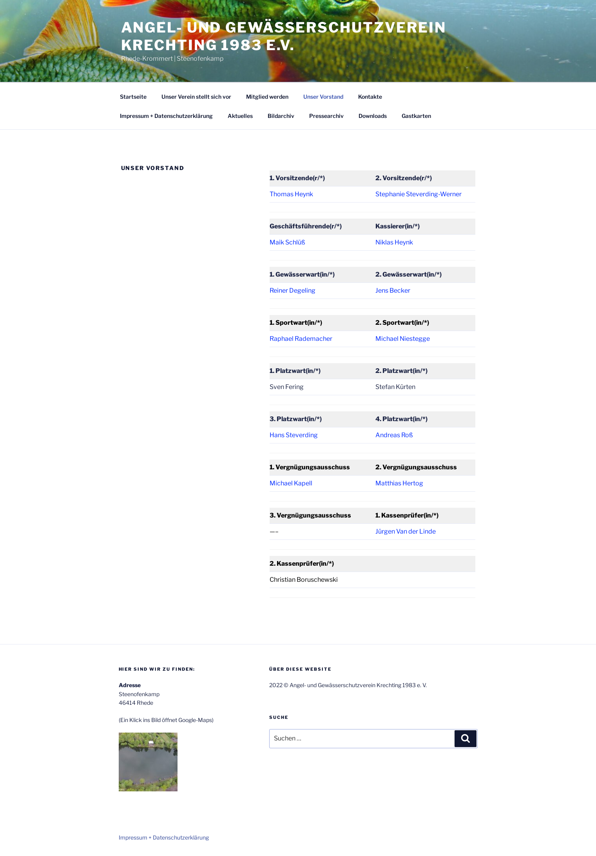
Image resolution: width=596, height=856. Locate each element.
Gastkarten (416, 115)
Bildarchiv (281, 115)
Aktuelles (240, 115)
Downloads (373, 115)
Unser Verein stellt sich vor (196, 96)
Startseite (133, 96)
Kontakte (370, 96)
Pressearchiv (326, 115)
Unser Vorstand (323, 96)
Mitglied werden (267, 96)
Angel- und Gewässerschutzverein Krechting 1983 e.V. (283, 36)
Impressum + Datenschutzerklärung (166, 115)
